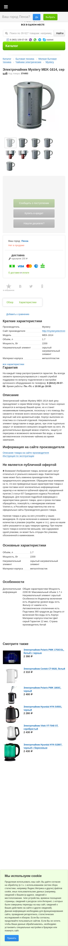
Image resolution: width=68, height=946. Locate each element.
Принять (11, 938)
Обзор (10, 302)
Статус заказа (58, 7)
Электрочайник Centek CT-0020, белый (44, 669)
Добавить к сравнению (17, 314)
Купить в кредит (34, 213)
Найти (59, 33)
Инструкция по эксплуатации (18, 456)
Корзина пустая (38, 7)
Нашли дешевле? (34, 223)
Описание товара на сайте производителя (26, 452)
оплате (25, 272)
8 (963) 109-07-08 (18, 39)
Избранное (48, 7)
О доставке (14, 272)
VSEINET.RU (32, 23)
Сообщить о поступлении (34, 203)
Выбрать (50, 17)
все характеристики (13, 364)
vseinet (49, 39)
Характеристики (27, 302)
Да (36, 17)
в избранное (9, 290)
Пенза (24, 241)
